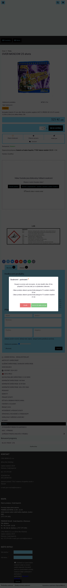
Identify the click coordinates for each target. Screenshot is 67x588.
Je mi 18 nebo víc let (39, 305)
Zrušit (25, 305)
